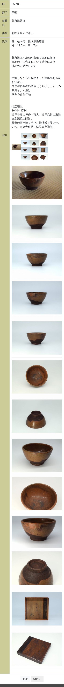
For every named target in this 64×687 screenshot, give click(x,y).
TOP (25, 679)
